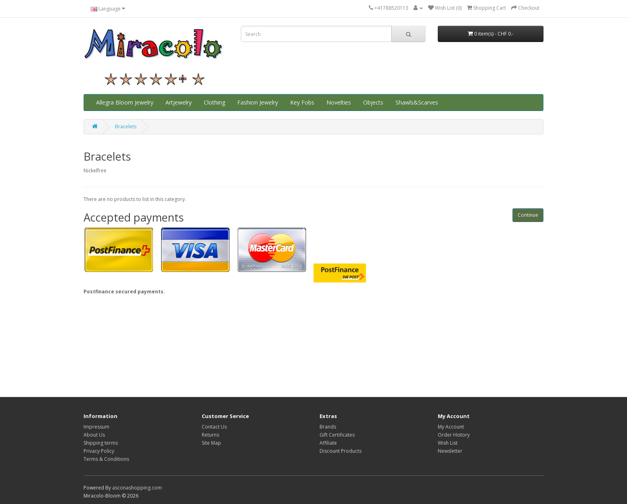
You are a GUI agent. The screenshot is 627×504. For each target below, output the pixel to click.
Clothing (214, 102)
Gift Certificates (337, 434)
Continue (528, 214)
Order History (454, 434)
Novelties (338, 102)
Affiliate (328, 442)
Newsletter (450, 451)
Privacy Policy (99, 451)
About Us (94, 434)
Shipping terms (101, 442)
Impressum (96, 426)
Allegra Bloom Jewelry (124, 102)
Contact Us (214, 426)
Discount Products (341, 451)
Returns (210, 434)
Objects (373, 102)
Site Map (211, 442)
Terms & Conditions (106, 459)
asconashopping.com (137, 487)
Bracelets (125, 126)
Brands (328, 426)
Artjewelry (178, 102)
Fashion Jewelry (257, 102)
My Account (451, 426)
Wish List (448, 442)
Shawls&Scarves (416, 102)
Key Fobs (302, 102)
